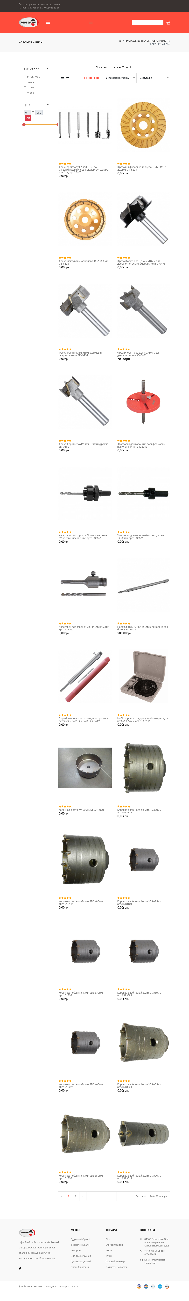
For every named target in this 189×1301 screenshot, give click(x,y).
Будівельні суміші (80, 1247)
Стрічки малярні (114, 1253)
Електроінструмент (81, 1264)
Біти (108, 1247)
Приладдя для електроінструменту (147, 40)
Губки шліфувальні (81, 1270)
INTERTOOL (33, 77)
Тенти (109, 1259)
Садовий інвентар (115, 1270)
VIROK (30, 93)
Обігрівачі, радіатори (116, 1275)
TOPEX (31, 87)
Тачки (109, 1264)
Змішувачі (76, 1259)
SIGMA (30, 82)
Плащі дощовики (80, 1275)
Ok (28, 118)
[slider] (24, 124)
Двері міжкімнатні (80, 1253)
